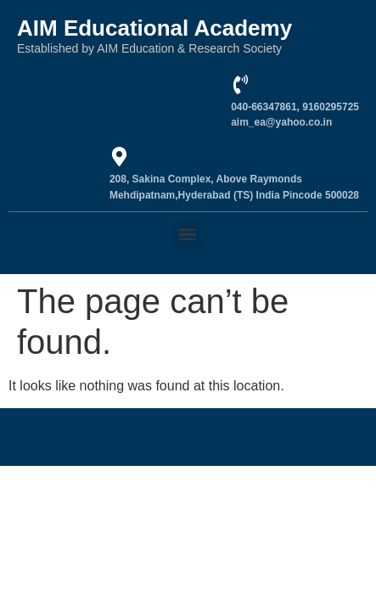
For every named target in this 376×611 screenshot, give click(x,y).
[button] (188, 235)
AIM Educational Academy (154, 28)
